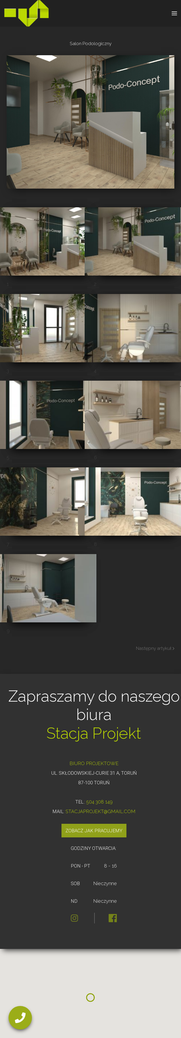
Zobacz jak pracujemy (93, 830)
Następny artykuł (155, 648)
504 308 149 (99, 802)
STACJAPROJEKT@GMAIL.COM (100, 811)
